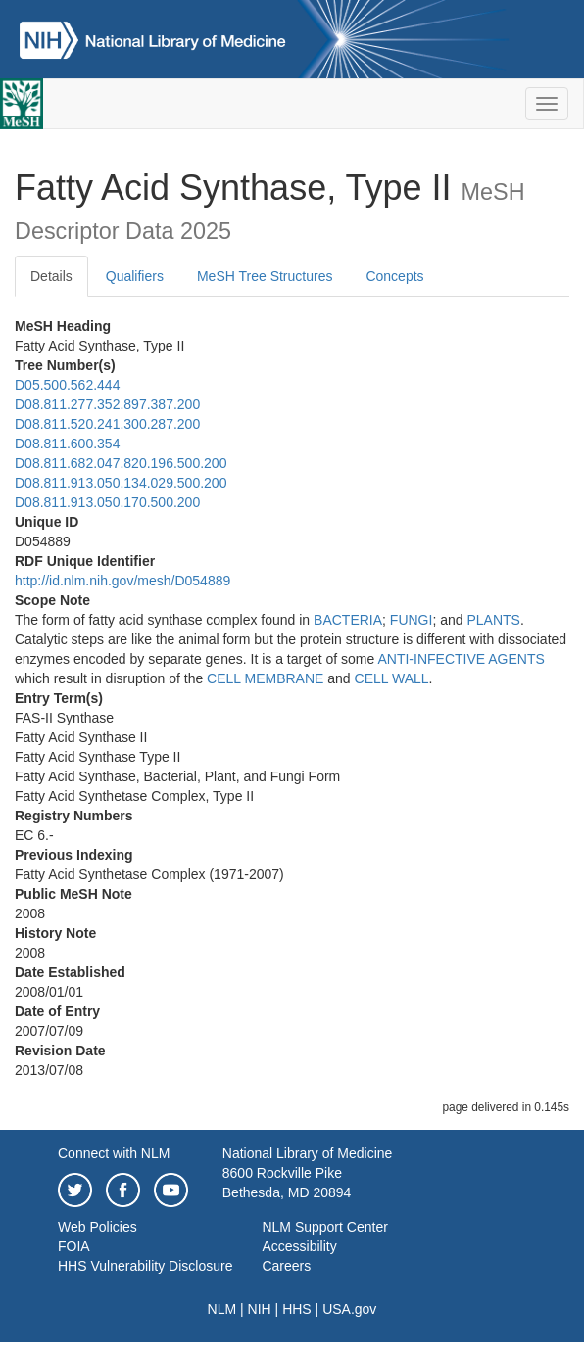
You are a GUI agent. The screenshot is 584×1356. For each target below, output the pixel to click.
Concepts (394, 276)
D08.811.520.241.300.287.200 (107, 424)
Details (51, 276)
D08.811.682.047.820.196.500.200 (120, 463)
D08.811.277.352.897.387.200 (107, 404)
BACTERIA (348, 620)
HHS (297, 1309)
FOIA (74, 1246)
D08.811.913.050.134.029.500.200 (120, 483)
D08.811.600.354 (67, 443)
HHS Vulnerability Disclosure (145, 1266)
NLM (222, 1309)
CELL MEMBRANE (265, 678)
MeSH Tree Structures (265, 276)
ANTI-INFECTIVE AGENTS (460, 659)
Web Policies (97, 1227)
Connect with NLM (114, 1153)
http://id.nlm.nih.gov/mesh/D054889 (122, 580)
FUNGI (411, 620)
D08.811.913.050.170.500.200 (107, 502)
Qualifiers (135, 276)
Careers (286, 1266)
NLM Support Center (324, 1227)
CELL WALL (392, 678)
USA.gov (349, 1309)
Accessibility (299, 1246)
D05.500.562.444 (67, 385)
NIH (259, 1309)
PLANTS (492, 620)
